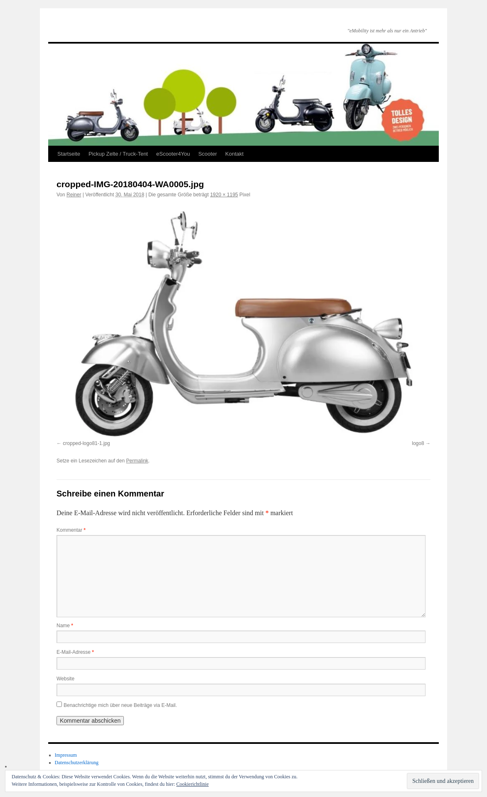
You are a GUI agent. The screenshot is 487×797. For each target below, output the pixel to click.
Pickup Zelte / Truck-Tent (118, 154)
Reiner (73, 195)
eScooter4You (173, 154)
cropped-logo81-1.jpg (86, 443)
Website (65, 679)
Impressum (66, 755)
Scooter (207, 154)
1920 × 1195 (224, 195)
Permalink (137, 461)
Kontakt (234, 154)
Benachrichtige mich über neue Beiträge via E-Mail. (120, 705)
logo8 (418, 443)
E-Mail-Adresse (75, 652)
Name (65, 625)
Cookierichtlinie (192, 784)
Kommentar (71, 530)
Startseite (68, 154)
